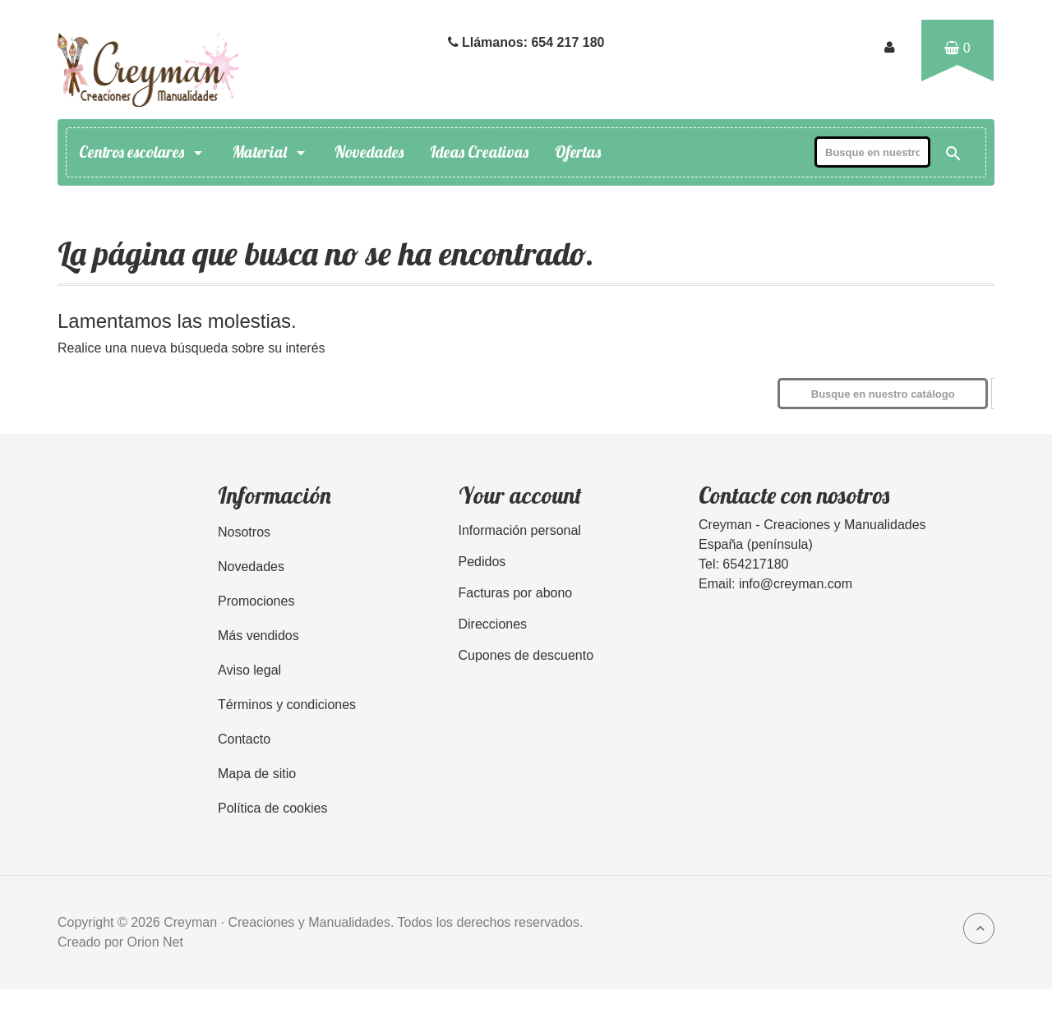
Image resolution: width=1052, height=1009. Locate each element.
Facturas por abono (516, 593)
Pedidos (482, 562)
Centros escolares (142, 152)
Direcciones (493, 624)
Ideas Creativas (479, 152)
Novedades (369, 152)
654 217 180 (567, 42)
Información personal (520, 530)
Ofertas (578, 152)
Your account (520, 495)
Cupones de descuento (526, 655)
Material (270, 152)
